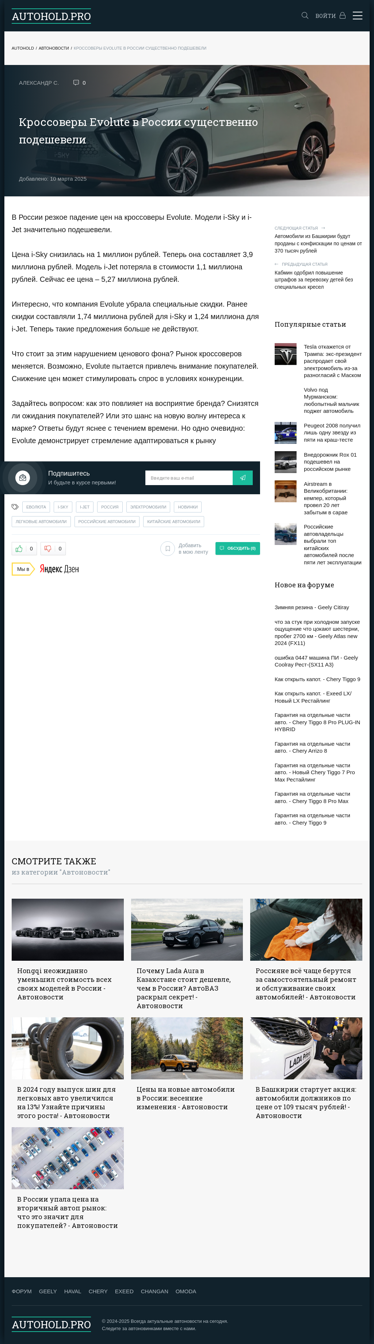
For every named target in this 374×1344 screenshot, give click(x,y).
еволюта (36, 507)
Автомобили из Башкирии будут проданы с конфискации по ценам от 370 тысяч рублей (318, 240)
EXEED (124, 1291)
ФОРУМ (22, 1291)
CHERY (98, 1291)
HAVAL (72, 1291)
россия (109, 507)
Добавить (184, 548)
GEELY (48, 1291)
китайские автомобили (173, 521)
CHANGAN (154, 1291)
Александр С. (39, 83)
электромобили (148, 507)
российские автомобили (107, 521)
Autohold (23, 48)
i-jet (84, 507)
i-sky (63, 507)
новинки (188, 507)
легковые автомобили (41, 521)
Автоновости (54, 48)
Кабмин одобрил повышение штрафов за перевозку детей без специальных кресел (318, 276)
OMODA (186, 1291)
